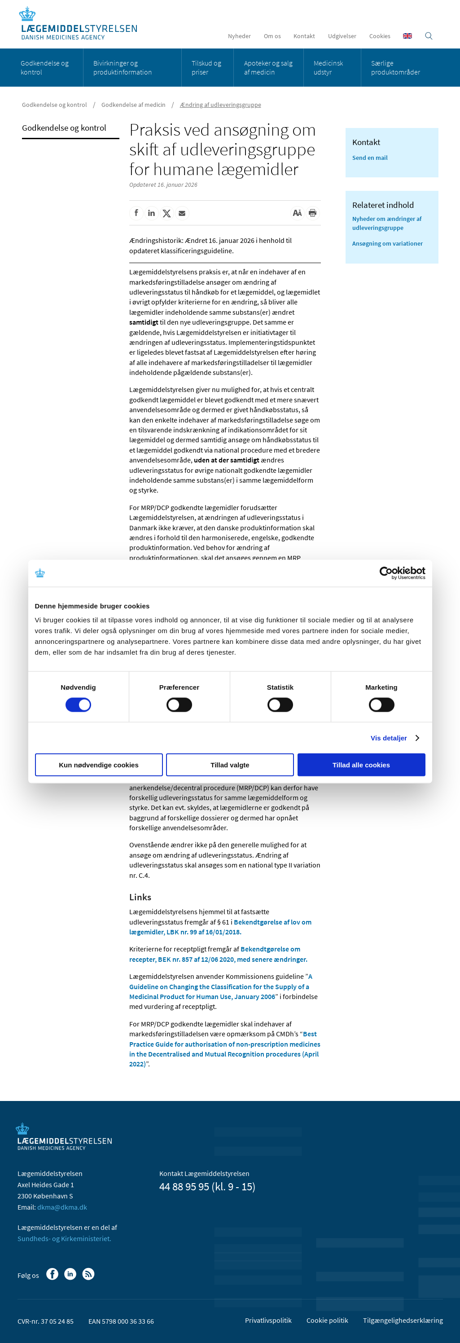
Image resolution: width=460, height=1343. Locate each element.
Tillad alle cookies (361, 765)
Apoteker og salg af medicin (268, 67)
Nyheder (239, 36)
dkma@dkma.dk (62, 1206)
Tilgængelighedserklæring (403, 1320)
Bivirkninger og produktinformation (122, 67)
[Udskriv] (313, 213)
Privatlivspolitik (268, 1320)
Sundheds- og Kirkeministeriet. (64, 1238)
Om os (272, 36)
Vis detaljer (389, 737)
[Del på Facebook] (136, 213)
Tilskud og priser (206, 67)
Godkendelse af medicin (133, 105)
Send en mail (370, 158)
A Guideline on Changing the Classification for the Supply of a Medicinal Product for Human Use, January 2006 (220, 986)
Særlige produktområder (395, 67)
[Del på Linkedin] (152, 213)
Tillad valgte (229, 765)
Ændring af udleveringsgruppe (220, 105)
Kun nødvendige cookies (99, 765)
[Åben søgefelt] (429, 36)
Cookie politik (327, 1320)
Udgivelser (342, 36)
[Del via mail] (182, 213)
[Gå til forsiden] (82, 23)
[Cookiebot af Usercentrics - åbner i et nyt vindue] (386, 573)
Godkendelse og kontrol (45, 67)
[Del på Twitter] (167, 213)
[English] (407, 36)
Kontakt (304, 36)
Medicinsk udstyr (328, 67)
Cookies (379, 36)
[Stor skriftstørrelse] (297, 213)
